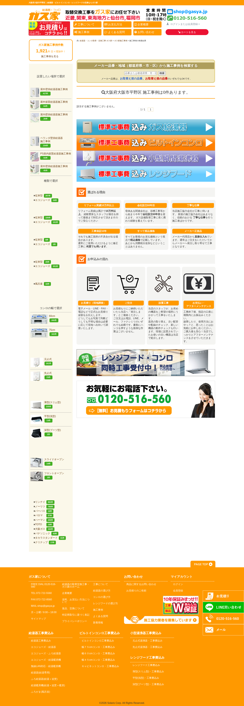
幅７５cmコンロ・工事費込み (98, 647)
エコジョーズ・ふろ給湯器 (46, 653)
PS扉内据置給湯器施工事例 (50, 156)
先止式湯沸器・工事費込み (147, 647)
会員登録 (178, 590)
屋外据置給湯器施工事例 (49, 104)
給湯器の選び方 (101, 590)
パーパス (44, 511)
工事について (84, 24)
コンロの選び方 (101, 597)
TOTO (44, 524)
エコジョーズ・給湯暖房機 (46, 659)
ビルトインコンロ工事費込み (98, 640)
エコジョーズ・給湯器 (43, 647)
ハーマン (44, 520)
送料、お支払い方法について (75, 600)
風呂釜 (43, 283)
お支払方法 (113, 24)
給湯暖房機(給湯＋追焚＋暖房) (48, 685)
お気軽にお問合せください (146, 399)
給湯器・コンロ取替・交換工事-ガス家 (96, 41)
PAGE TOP (202, 564)
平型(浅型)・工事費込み (146, 678)
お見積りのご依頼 (136, 590)
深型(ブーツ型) (45, 432)
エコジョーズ (46, 200)
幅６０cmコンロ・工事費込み (98, 653)
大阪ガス (44, 529)
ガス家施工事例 (120, 41)
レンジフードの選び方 (105, 603)
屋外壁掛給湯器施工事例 (49, 92)
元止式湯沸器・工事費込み (147, 640)
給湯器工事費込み (41, 640)
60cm (44, 318)
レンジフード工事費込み (146, 665)
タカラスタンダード (50, 537)
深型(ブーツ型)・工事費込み (148, 684)
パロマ (44, 515)
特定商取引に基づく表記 (75, 614)
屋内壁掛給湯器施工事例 (49, 117)
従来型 (43, 195)
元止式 (41, 361)
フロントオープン (47, 476)
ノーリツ (44, 506)
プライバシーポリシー (74, 621)
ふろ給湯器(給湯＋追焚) (44, 679)
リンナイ (44, 502)
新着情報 (98, 622)
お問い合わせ (144, 32)
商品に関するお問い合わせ (141, 584)
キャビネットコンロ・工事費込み (100, 666)
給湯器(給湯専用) (40, 672)
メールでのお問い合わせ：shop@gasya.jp (142, 605)
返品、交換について (73, 608)
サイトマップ (38, 618)
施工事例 (81, 32)
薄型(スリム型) (45, 405)
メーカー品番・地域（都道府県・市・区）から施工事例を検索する (146, 66)
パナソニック (46, 533)
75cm (44, 332)
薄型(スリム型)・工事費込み (148, 671)
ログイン (178, 584)
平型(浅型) (43, 419)
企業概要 (141, 24)
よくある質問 (114, 32)
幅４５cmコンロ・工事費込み (98, 659)
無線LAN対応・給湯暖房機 (46, 666)
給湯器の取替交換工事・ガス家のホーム (75, 585)
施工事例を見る (50, 56)
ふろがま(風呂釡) (40, 691)
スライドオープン (47, 462)
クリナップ (45, 542)
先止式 (41, 375)
